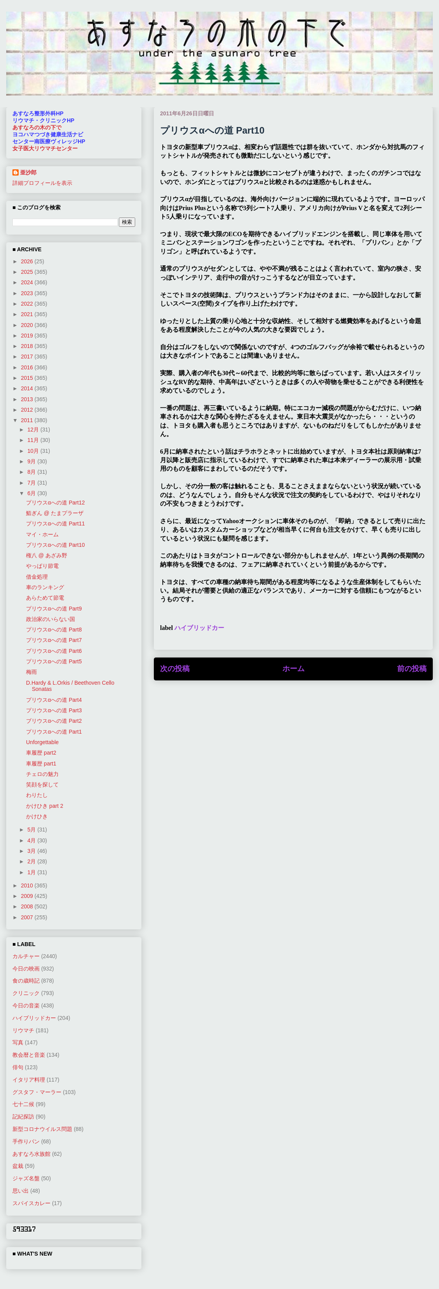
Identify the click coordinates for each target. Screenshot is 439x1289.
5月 (32, 829)
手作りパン (26, 1141)
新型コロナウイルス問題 (42, 1129)
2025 (28, 272)
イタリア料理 (28, 1080)
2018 (28, 346)
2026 (28, 261)
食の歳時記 (26, 981)
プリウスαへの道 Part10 (55, 545)
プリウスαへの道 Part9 (54, 608)
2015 (28, 378)
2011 (28, 420)
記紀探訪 (23, 1116)
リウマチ (23, 1030)
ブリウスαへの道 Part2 (54, 721)
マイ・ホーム (42, 534)
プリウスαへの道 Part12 (55, 502)
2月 (32, 861)
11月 (33, 440)
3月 (32, 851)
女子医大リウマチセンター (45, 148)
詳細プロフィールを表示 (42, 183)
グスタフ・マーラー (36, 1092)
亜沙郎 (28, 172)
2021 (28, 314)
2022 (28, 304)
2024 (28, 282)
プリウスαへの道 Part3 (54, 710)
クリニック (26, 993)
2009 (28, 896)
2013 (28, 399)
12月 (33, 429)
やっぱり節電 (42, 566)
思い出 (20, 1191)
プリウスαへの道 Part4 (54, 700)
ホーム (293, 669)
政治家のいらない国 (50, 619)
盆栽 (17, 1166)
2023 (28, 293)
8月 (32, 472)
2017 (28, 356)
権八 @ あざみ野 (46, 555)
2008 (28, 906)
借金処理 (37, 577)
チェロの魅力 (42, 774)
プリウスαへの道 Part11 (55, 523)
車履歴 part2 (41, 753)
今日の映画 (26, 968)
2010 (28, 885)
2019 (28, 335)
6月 (32, 493)
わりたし (37, 795)
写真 (17, 1042)
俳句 (17, 1067)
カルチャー (26, 956)
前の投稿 (412, 669)
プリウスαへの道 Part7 (54, 640)
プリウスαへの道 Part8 (54, 629)
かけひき (37, 816)
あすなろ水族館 (31, 1154)
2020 (28, 325)
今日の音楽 (26, 1005)
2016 (28, 367)
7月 (32, 483)
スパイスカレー (31, 1203)
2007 (28, 917)
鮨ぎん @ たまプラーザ (55, 513)
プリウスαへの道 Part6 (54, 651)
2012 (28, 410)
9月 (32, 461)
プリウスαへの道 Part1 (54, 732)
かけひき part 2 (44, 806)
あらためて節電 (45, 598)
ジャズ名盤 (26, 1178)
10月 (33, 451)
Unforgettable (42, 742)
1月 (32, 872)
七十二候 (23, 1104)
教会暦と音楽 (28, 1055)
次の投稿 (175, 669)
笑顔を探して (42, 784)
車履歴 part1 (41, 763)
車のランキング (45, 587)
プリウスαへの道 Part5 (54, 661)
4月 (32, 840)
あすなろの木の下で (36, 127)
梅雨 (31, 672)
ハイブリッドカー (199, 627)
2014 (28, 388)
